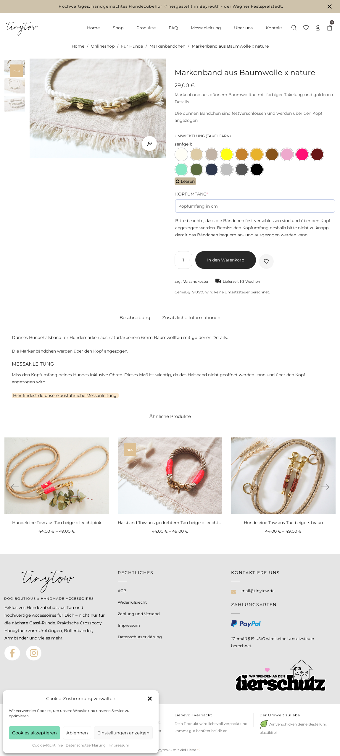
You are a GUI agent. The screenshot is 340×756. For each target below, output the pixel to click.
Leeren (188, 181)
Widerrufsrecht (132, 602)
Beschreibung (135, 317)
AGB (122, 590)
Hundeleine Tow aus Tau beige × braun (283, 522)
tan (211, 154)
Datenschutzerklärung (86, 745)
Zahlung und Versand (139, 613)
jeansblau (211, 169)
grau (242, 169)
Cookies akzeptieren (34, 733)
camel (242, 154)
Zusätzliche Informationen (191, 317)
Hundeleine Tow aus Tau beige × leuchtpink (56, 522)
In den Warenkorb (225, 260)
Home (78, 46)
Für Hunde (132, 46)
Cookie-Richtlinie (47, 745)
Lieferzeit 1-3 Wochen (241, 281)
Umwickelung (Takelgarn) (203, 136)
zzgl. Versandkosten (192, 281)
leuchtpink (302, 154)
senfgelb (257, 154)
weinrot (317, 154)
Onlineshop (103, 46)
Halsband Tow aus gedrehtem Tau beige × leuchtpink (172, 522)
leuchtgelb (227, 154)
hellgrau (227, 169)
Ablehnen (77, 733)
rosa (287, 154)
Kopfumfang (191, 194)
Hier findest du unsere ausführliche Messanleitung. (65, 395)
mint (181, 169)
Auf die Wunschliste (266, 261)
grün (196, 169)
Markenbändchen (167, 46)
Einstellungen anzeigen (123, 733)
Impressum (119, 745)
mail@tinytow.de (258, 590)
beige (196, 154)
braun (272, 154)
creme (181, 154)
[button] (150, 699)
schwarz (257, 169)
